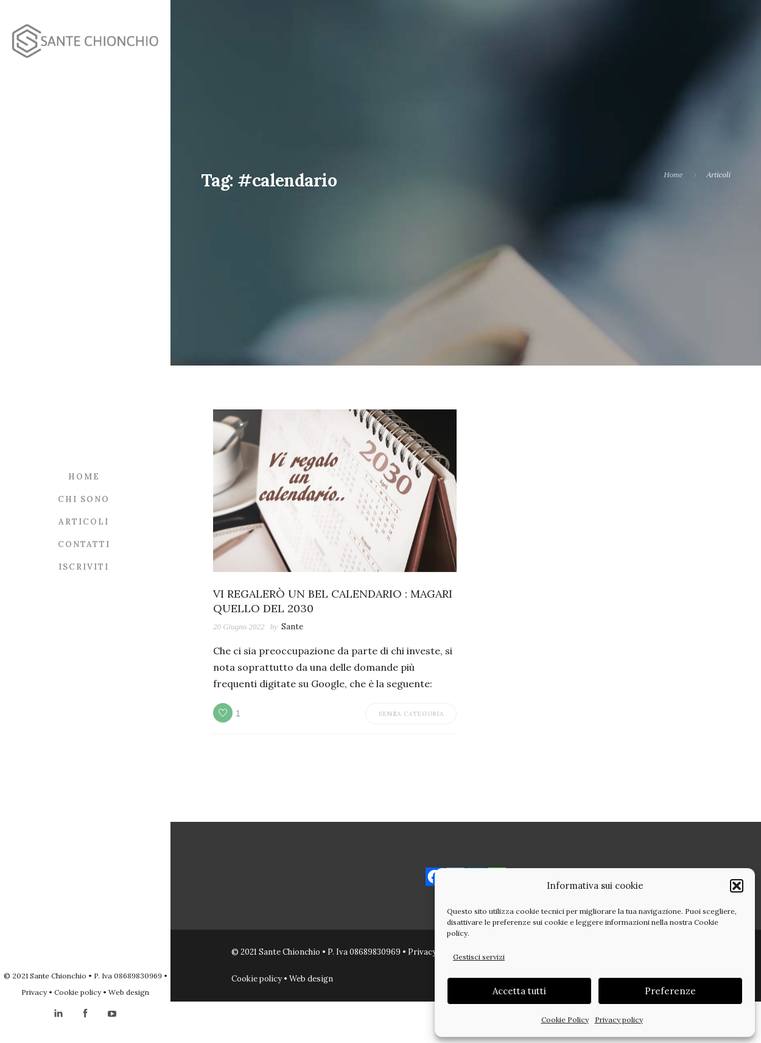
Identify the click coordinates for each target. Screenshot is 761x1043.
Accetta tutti (519, 991)
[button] (737, 886)
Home (84, 477)
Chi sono (84, 499)
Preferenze (670, 991)
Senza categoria (411, 714)
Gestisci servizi (479, 956)
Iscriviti (83, 567)
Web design (128, 992)
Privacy (34, 992)
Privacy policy (619, 1019)
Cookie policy (77, 992)
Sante (292, 626)
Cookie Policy (565, 1019)
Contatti (84, 544)
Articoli (83, 522)
